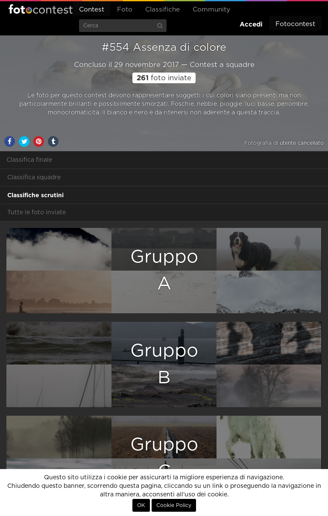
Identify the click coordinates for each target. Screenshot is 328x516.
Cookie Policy (173, 505)
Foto (124, 9)
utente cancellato (302, 143)
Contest (91, 9)
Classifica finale (29, 160)
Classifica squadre (34, 178)
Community (211, 9)
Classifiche (162, 9)
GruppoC (164, 458)
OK (141, 505)
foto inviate (164, 78)
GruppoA (164, 270)
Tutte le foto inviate (36, 213)
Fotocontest (41, 9)
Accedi (251, 24)
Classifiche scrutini (35, 195)
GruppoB (164, 364)
